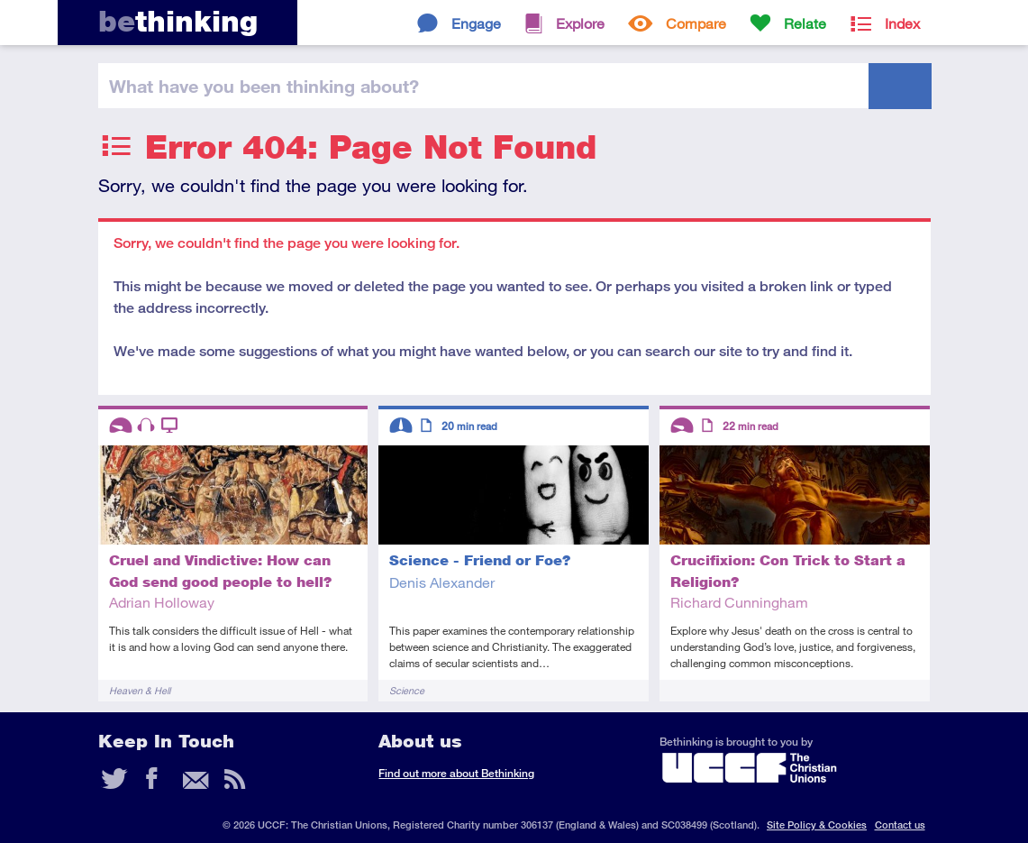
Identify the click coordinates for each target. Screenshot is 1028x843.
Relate (805, 23)
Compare (696, 23)
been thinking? (264, 85)
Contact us (900, 824)
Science (406, 690)
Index (902, 23)
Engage (476, 23)
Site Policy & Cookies (817, 824)
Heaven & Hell (139, 690)
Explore (580, 23)
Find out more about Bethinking (456, 773)
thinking (178, 21)
